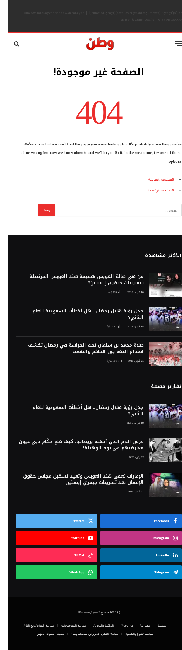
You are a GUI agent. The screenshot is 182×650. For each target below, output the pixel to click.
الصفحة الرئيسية (153, 190)
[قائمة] (171, 43)
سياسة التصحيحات (66, 625)
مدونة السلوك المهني (42, 633)
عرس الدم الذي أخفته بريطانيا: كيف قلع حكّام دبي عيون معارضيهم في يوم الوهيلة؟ (73, 445)
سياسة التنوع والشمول (132, 633)
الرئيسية (155, 625)
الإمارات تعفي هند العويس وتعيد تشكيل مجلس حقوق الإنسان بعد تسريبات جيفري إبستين (75, 479)
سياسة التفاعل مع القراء (31, 625)
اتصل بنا (138, 625)
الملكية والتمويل (96, 625)
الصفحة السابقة (153, 180)
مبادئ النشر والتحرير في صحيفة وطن (87, 633)
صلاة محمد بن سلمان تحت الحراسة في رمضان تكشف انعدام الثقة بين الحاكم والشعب (78, 348)
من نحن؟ (119, 625)
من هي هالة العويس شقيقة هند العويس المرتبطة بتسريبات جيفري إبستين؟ (79, 280)
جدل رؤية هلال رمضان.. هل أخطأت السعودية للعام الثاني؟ (80, 314)
